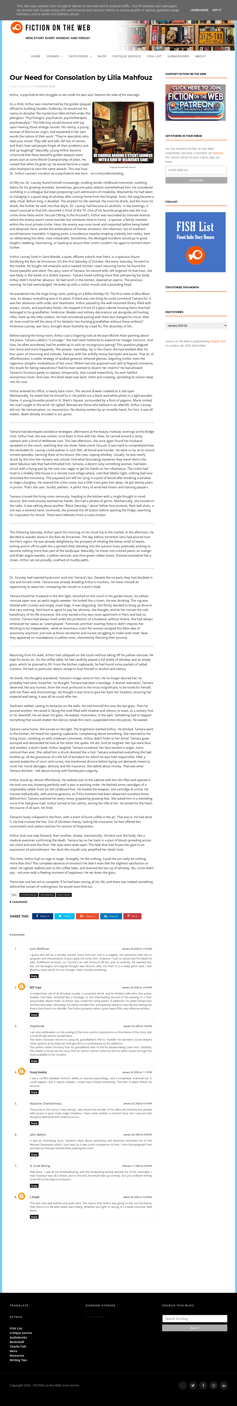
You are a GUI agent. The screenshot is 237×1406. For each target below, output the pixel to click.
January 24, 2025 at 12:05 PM (137, 987)
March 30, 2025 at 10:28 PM (137, 1197)
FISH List (154, 56)
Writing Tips (18, 1360)
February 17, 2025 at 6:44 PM (137, 1166)
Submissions (178, 56)
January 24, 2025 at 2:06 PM (137, 1026)
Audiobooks (18, 1337)
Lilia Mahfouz (47, 894)
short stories (64, 894)
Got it (217, 10)
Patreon (218, 153)
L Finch (34, 1197)
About (200, 56)
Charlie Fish (218, 341)
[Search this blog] (196, 1318)
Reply (34, 976)
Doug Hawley (38, 1072)
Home (36, 56)
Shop (102, 56)
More (13, 1351)
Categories (78, 56)
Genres (53, 56)
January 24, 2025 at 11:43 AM (137, 949)
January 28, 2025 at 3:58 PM (137, 1134)
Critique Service (126, 56)
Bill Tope (35, 987)
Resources (17, 1355)
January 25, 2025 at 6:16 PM (137, 1103)
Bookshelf (17, 1342)
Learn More (199, 10)
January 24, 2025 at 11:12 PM (137, 1072)
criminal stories (29, 894)
